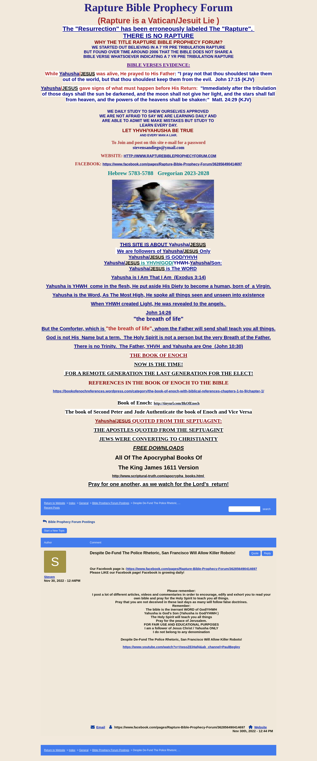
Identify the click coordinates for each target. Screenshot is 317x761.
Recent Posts (52, 507)
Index (72, 503)
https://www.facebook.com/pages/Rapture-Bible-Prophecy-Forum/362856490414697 (191, 569)
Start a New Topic (54, 530)
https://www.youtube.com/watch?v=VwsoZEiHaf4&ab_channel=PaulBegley (181, 647)
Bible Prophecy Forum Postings (110, 503)
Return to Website (54, 503)
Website (260, 727)
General (83, 503)
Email (100, 727)
